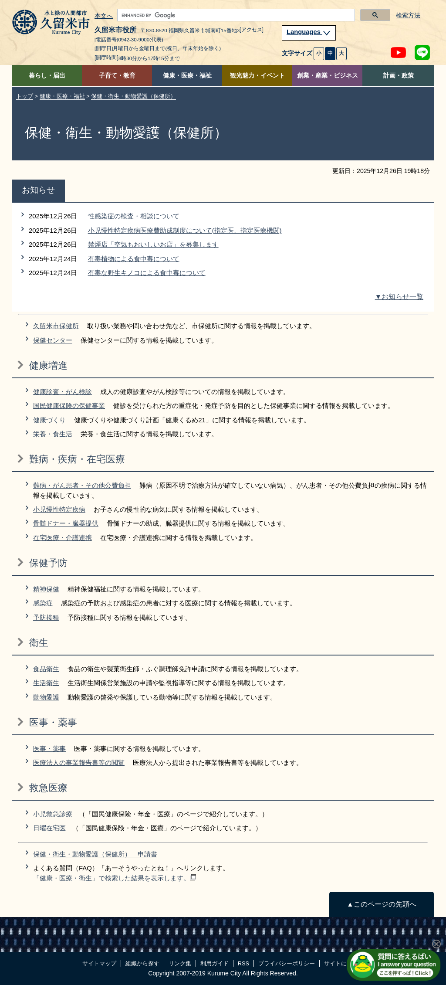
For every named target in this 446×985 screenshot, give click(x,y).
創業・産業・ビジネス (327, 75)
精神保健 (46, 589)
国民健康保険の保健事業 (69, 405)
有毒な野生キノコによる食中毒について (147, 272)
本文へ (104, 16)
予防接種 (46, 617)
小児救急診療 (52, 814)
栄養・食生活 (52, 434)
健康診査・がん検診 (62, 391)
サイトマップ (99, 963)
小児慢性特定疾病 (59, 509)
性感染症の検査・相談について (133, 216)
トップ (24, 96)
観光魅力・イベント (257, 75)
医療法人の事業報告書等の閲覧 (79, 762)
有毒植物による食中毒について (133, 258)
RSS (243, 963)
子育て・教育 (117, 75)
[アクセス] (252, 30)
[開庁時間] (106, 57)
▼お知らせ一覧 (399, 296)
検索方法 (408, 15)
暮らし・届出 (47, 75)
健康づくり (49, 420)
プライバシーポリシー (286, 963)
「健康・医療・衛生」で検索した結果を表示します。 (114, 878)
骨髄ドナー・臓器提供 (65, 523)
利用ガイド (214, 963)
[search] (235, 15)
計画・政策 (398, 75)
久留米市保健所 (56, 325)
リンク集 (180, 963)
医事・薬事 (49, 748)
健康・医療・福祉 (187, 75)
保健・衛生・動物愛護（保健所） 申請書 (95, 854)
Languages (309, 31)
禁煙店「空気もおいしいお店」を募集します (153, 244)
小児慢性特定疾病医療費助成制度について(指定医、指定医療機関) (185, 230)
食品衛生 (46, 669)
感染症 (43, 603)
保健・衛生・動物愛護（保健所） (133, 96)
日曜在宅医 (49, 828)
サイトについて (344, 963)
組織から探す (142, 963)
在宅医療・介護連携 (62, 537)
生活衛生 (46, 682)
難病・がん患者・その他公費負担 (82, 485)
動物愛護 (46, 697)
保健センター (52, 340)
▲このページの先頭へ (381, 904)
